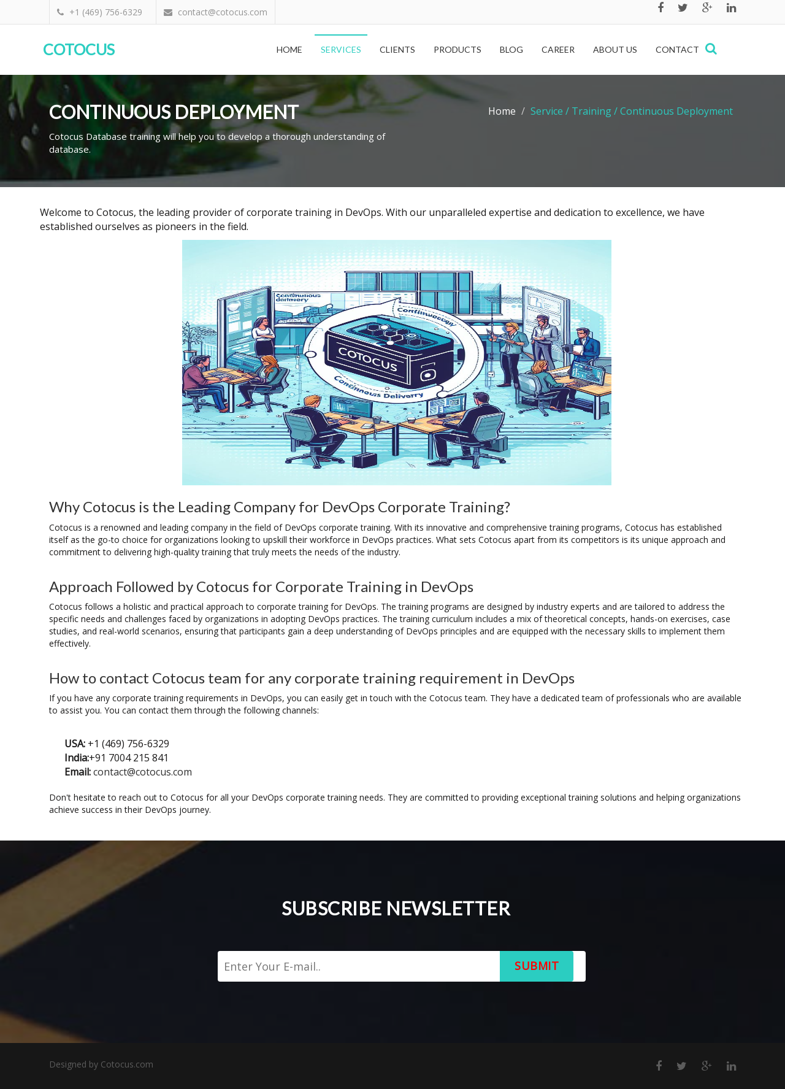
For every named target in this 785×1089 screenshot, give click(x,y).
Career (558, 49)
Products (457, 49)
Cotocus (79, 49)
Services (341, 49)
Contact (677, 49)
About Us (615, 49)
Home (289, 49)
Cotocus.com (127, 1064)
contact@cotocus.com (142, 772)
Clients (397, 49)
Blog (511, 49)
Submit (537, 965)
